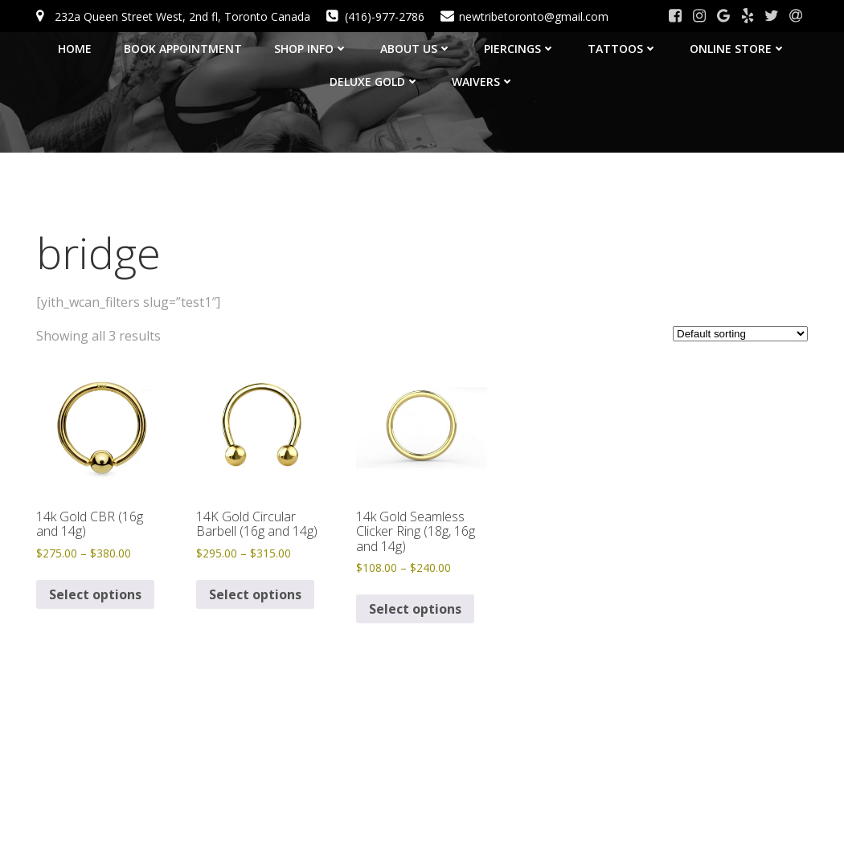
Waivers (483, 81)
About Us (416, 48)
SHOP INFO (311, 48)
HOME (75, 48)
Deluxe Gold (375, 81)
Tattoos (623, 48)
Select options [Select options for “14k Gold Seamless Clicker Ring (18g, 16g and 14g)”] (415, 609)
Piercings (519, 48)
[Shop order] (740, 333)
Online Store (738, 48)
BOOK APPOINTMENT (183, 48)
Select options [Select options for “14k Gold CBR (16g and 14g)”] (95, 594)
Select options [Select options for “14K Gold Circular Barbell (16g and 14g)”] (255, 594)
